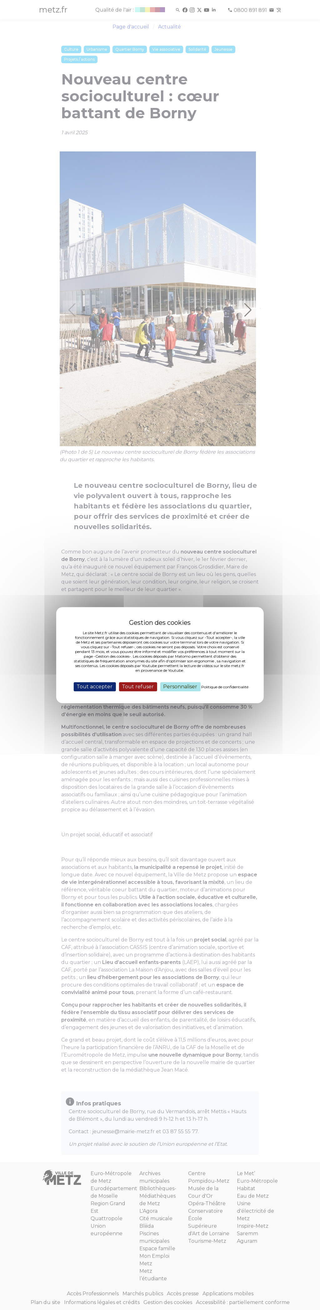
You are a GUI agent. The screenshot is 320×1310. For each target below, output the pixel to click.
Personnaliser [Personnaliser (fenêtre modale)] (180, 687)
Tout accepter (94, 687)
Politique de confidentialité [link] (224, 687)
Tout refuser (138, 687)
